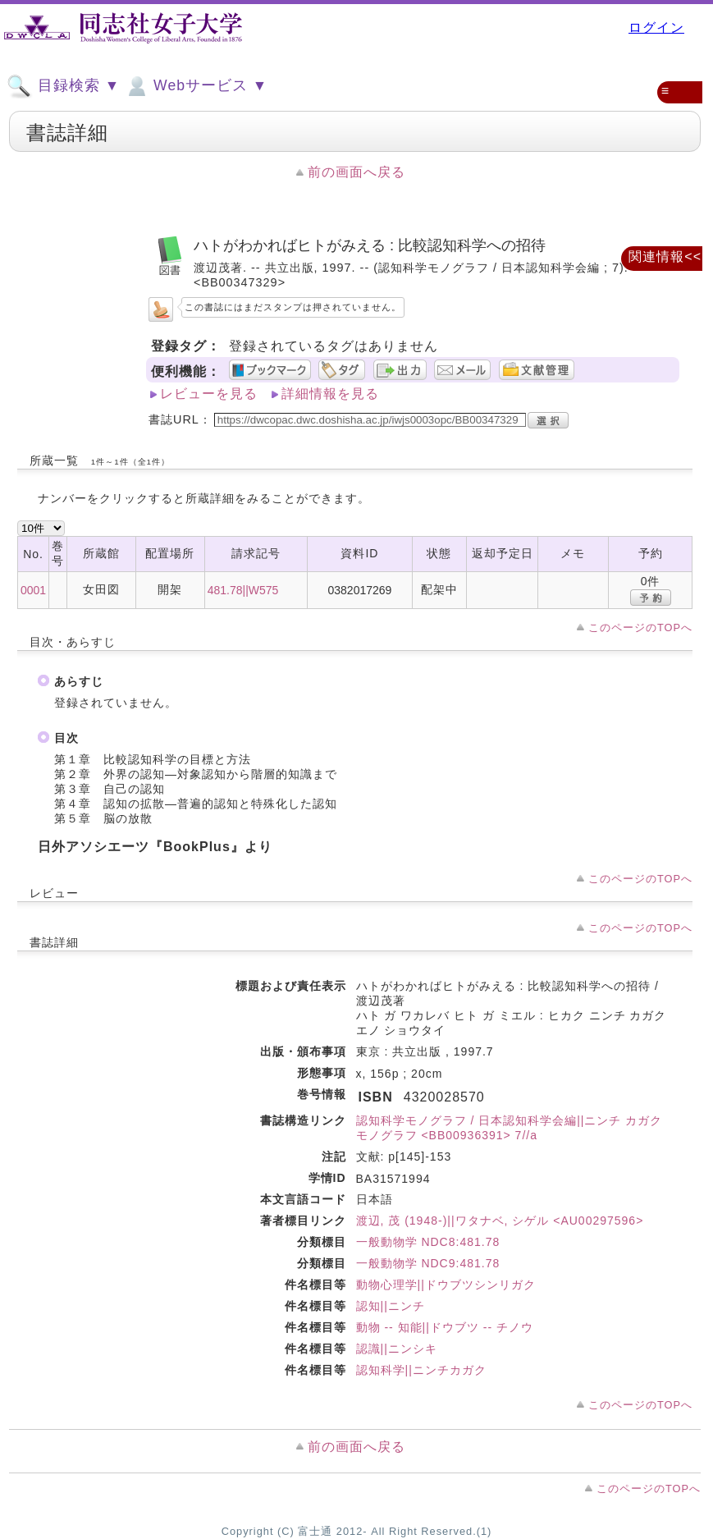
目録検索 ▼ (63, 86)
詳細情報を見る (330, 394)
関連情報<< (665, 256)
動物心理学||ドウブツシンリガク (446, 1284)
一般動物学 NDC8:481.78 (428, 1241)
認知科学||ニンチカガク (421, 1369)
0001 (33, 590)
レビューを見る (209, 394)
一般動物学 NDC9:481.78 (428, 1263)
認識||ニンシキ (396, 1348)
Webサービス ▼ (195, 86)
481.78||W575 (243, 590)
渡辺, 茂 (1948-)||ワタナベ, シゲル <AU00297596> (500, 1220)
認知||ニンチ (390, 1305)
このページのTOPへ (640, 627)
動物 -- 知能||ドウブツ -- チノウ (444, 1327)
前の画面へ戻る (356, 172)
